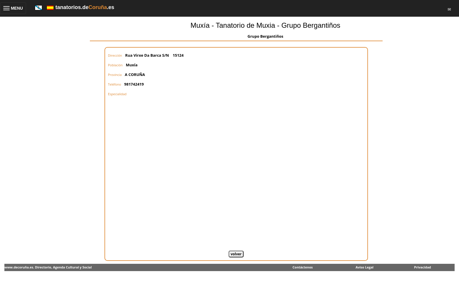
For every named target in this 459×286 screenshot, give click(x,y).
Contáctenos (302, 267)
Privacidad (422, 267)
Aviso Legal (365, 267)
